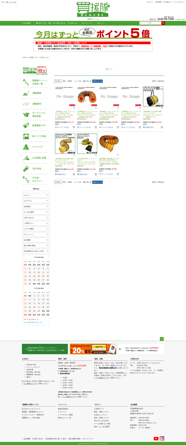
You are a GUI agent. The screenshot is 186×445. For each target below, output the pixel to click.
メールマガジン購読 (65, 415)
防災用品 (35, 168)
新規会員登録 (63, 409)
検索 (163, 23)
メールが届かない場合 (102, 424)
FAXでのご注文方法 (101, 421)
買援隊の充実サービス (30, 404)
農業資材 (35, 104)
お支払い (25, 359)
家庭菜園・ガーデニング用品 (35, 114)
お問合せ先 (134, 359)
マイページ (87, 23)
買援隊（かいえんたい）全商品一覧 (35, 82)
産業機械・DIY (33, 57)
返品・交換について (101, 418)
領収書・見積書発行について (32, 412)
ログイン (150, 2)
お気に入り (73, 23)
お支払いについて (100, 415)
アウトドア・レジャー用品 (35, 147)
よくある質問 (29, 212)
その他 (35, 179)
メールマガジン (180, 2)
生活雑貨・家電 (35, 158)
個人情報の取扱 (29, 245)
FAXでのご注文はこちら (148, 423)
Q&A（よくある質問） (102, 427)
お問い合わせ (59, 23)
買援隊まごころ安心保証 (31, 418)
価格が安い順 (87, 81)
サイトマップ (88, 439)
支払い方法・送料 (43, 23)
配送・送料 (62, 359)
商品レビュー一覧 (64, 418)
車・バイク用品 (35, 136)
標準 (64, 81)
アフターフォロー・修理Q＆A (33, 415)
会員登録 (159, 2)
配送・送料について (101, 412)
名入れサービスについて (31, 409)
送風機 (41, 57)
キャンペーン (29, 234)
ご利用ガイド (168, 2)
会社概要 (26, 23)
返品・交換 (98, 359)
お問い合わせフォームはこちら (148, 363)
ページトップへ (162, 339)
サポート (97, 404)
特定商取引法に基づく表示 (34, 251)
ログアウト (28, 201)
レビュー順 (77, 81)
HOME (24, 57)
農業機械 (35, 93)
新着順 (70, 81)
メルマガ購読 (29, 229)
